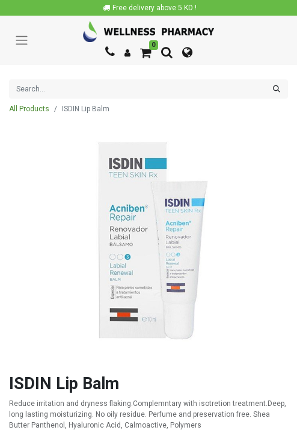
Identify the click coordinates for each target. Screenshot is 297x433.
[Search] (276, 89)
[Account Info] (127, 53)
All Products (29, 109)
